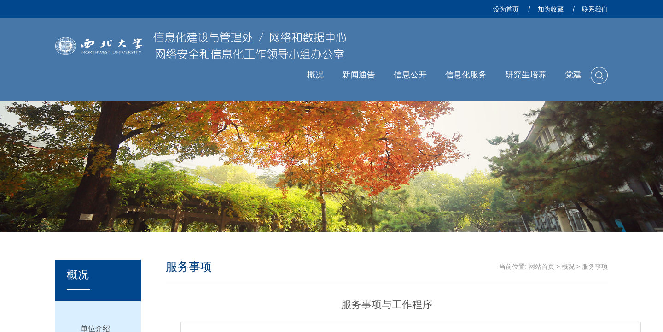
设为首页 (506, 9)
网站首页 (541, 266)
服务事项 (595, 266)
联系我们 (595, 9)
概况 (315, 74)
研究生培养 (526, 74)
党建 (573, 74)
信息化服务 (466, 74)
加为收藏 (551, 9)
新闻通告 (358, 74)
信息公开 (410, 74)
